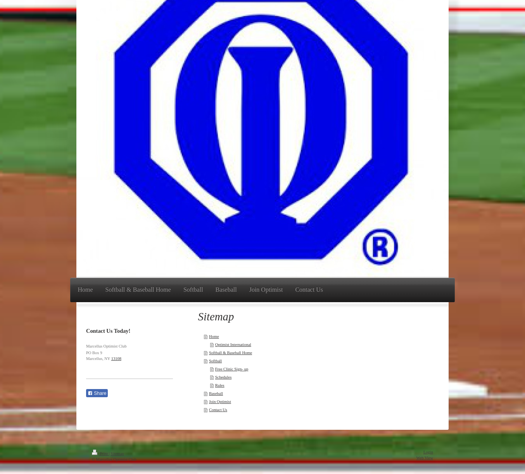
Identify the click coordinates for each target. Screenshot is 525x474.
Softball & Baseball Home (230, 353)
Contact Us (218, 410)
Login (428, 452)
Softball (215, 361)
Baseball (216, 393)
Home (214, 336)
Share (97, 393)
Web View (424, 458)
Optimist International (233, 345)
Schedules (223, 377)
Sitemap (117, 454)
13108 (116, 358)
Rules (220, 385)
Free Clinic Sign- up (231, 369)
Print (100, 454)
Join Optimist (220, 402)
